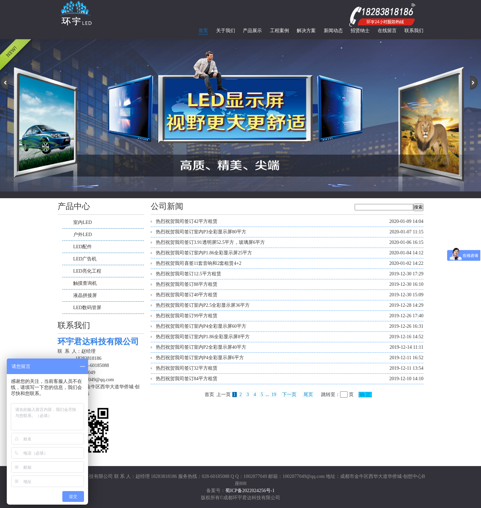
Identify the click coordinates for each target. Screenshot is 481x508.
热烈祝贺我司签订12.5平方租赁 (188, 273)
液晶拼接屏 (85, 295)
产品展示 (252, 30)
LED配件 (82, 246)
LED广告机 (85, 258)
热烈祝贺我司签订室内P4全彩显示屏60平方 (201, 326)
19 (273, 394)
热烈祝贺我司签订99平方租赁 (186, 315)
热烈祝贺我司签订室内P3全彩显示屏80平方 (201, 231)
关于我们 (225, 30)
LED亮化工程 (87, 271)
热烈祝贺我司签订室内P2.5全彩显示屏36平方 (203, 305)
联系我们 (413, 30)
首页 (203, 30)
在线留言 (387, 30)
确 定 (365, 394)
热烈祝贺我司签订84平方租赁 (186, 378)
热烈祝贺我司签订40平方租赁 (186, 294)
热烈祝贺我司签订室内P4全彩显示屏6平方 (200, 357)
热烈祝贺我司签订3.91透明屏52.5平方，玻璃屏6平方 (210, 242)
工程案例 (279, 30)
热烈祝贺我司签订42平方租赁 (186, 221)
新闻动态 (333, 30)
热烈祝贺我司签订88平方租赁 (186, 284)
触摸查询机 (85, 283)
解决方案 (306, 30)
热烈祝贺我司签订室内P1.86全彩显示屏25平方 (204, 252)
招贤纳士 (360, 30)
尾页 (308, 394)
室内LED (82, 222)
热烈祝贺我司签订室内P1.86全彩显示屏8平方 (203, 336)
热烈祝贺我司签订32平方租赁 (186, 368)
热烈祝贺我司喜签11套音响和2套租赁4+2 (198, 263)
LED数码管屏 (87, 307)
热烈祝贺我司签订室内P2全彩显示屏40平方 (201, 347)
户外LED (82, 234)
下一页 (289, 394)
